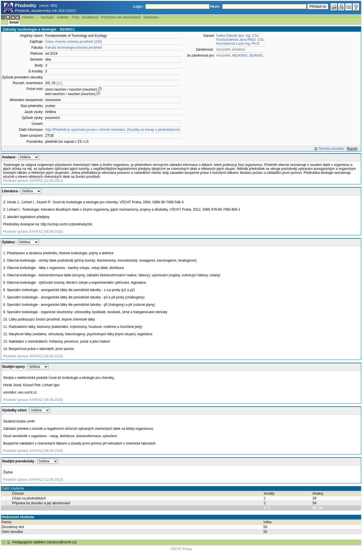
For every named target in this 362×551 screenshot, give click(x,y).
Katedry (62, 17)
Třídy (75, 17)
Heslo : (215, 6)
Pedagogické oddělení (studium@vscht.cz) (44, 542)
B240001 (256, 55)
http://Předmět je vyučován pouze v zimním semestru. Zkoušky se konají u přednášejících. (113, 130)
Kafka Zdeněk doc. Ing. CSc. (238, 36)
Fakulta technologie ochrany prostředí (73, 48)
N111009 (223, 50)
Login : (139, 6)
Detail (14, 22)
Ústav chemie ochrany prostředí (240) (73, 42)
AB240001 (240, 55)
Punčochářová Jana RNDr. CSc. (240, 40)
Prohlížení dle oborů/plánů (121, 17)
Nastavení (151, 17)
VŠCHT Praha (181, 549)
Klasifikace (90, 17)
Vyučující (47, 17)
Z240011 (238, 50)
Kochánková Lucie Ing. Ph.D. (238, 44)
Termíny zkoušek (331, 149)
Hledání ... (30, 17)
